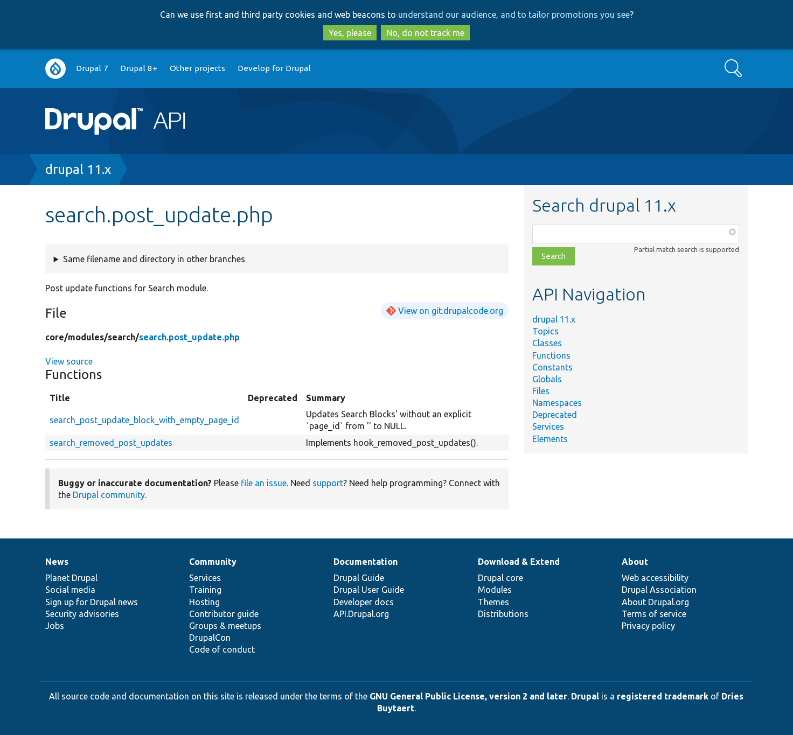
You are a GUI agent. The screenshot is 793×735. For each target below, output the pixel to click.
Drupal (585, 696)
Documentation (365, 561)
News (56, 561)
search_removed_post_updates (111, 442)
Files (540, 391)
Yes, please (350, 33)
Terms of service (654, 614)
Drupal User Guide (368, 589)
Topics (545, 331)
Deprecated (554, 414)
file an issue (264, 483)
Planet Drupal (71, 578)
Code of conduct (222, 649)
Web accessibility (655, 578)
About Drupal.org (655, 602)
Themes (493, 602)
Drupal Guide (358, 578)
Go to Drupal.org (55, 68)
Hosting (204, 602)
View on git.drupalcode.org (450, 311)
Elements (550, 439)
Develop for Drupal (274, 68)
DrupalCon (210, 637)
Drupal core (500, 578)
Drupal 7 (92, 68)
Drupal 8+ (138, 68)
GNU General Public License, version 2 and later (468, 696)
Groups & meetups (225, 626)
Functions (551, 355)
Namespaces (557, 403)
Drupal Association (659, 589)
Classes (547, 343)
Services (548, 426)
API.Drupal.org (361, 614)
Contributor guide (224, 614)
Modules (495, 589)
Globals (547, 379)
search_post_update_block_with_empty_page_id (144, 420)
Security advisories (82, 614)
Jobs (54, 626)
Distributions (503, 614)
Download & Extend (519, 561)
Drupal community (109, 495)
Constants (552, 367)
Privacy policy (648, 626)
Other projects (197, 68)
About (635, 561)
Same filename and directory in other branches (154, 259)
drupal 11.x (78, 169)
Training (205, 589)
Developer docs (363, 602)
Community (212, 561)
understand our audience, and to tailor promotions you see (514, 14)
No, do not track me (425, 33)
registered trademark (662, 696)
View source (69, 361)
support (327, 483)
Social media (70, 589)
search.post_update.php (189, 337)
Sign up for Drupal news (91, 602)
